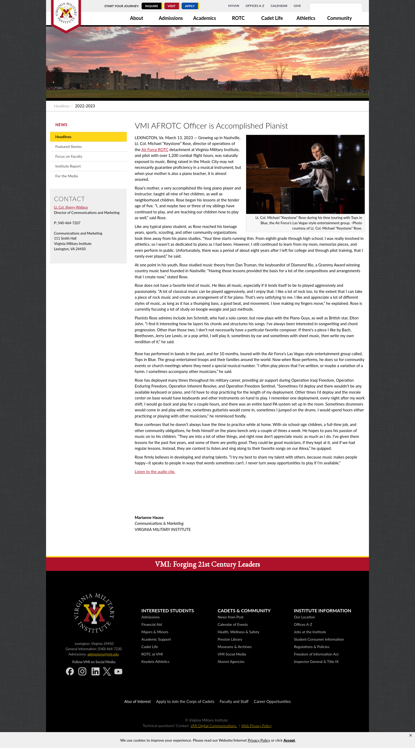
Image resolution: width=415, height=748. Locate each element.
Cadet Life (272, 18)
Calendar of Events (233, 624)
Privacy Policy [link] (259, 740)
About (136, 18)
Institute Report (68, 166)
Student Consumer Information (319, 639)
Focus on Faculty (68, 156)
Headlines (62, 106)
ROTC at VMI (152, 654)
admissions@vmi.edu (103, 654)
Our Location (304, 617)
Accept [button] (289, 740)
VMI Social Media (232, 654)
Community (339, 18)
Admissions (171, 18)
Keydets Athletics (155, 661)
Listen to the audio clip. (155, 471)
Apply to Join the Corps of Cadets (185, 701)
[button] (410, 735)
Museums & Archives (234, 646)
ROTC (238, 18)
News (61, 124)
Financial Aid (151, 624)
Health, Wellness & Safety (238, 632)
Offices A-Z (255, 6)
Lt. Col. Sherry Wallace (71, 207)
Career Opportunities (272, 701)
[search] (329, 10)
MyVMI (233, 6)
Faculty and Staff (234, 701)
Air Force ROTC (154, 149)
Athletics (305, 18)
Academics (204, 18)
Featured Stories (68, 146)
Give (297, 6)
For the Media (66, 176)
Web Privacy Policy (256, 725)
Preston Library (230, 639)
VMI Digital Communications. (214, 725)
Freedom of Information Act (316, 654)
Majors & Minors (154, 632)
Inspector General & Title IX (316, 661)
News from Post (230, 617)
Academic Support (156, 639)
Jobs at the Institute (310, 632)
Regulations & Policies (311, 646)
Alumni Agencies (231, 661)
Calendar (278, 6)
